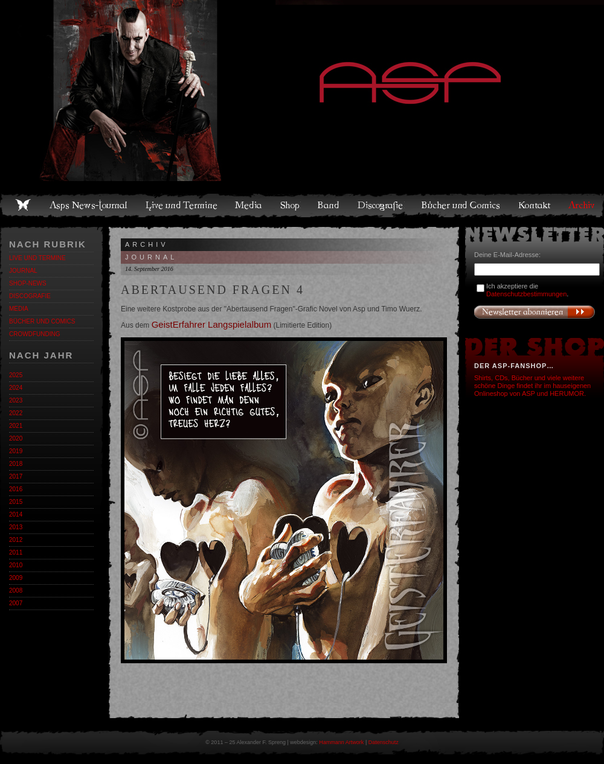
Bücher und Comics (461, 205)
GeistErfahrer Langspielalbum (211, 324)
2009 (15, 578)
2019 (15, 451)
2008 (15, 590)
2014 (15, 514)
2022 (15, 413)
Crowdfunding (34, 334)
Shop (290, 205)
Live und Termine (182, 205)
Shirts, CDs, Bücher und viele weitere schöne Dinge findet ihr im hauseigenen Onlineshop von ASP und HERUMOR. (532, 385)
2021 (15, 425)
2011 (15, 552)
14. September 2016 (149, 269)
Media (249, 205)
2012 (15, 539)
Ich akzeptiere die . (527, 290)
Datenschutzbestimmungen (526, 294)
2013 (15, 527)
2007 (15, 603)
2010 (15, 565)
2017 (15, 476)
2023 (15, 400)
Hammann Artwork (341, 742)
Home (23, 205)
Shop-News (28, 283)
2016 (15, 489)
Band (329, 205)
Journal (23, 270)
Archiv (582, 205)
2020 (15, 438)
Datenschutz (383, 742)
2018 (15, 463)
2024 (15, 387)
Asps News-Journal (89, 205)
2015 (15, 501)
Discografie (381, 205)
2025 (15, 375)
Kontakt (534, 205)
